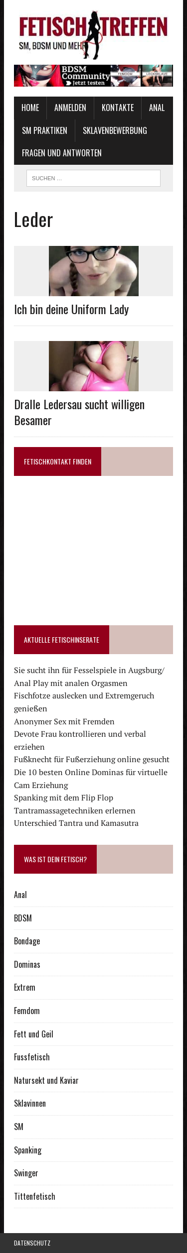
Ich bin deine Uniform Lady (71, 309)
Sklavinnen (30, 1103)
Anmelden (70, 108)
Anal (157, 108)
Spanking (27, 1150)
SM (18, 1127)
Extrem (24, 987)
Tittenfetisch (34, 1196)
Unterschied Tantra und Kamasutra (76, 822)
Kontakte (118, 108)
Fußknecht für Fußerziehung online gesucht (92, 759)
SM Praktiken (44, 130)
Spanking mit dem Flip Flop (63, 797)
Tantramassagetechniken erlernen (75, 810)
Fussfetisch (32, 1057)
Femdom (27, 1011)
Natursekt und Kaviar (46, 1080)
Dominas (27, 964)
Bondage (27, 941)
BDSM (23, 918)
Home (30, 108)
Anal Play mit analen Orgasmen (71, 683)
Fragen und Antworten (62, 153)
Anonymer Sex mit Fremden (64, 721)
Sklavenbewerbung (115, 130)
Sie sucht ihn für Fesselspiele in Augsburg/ (89, 670)
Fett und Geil (33, 1034)
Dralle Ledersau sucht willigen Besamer (79, 411)
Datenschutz (32, 1243)
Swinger (26, 1173)
